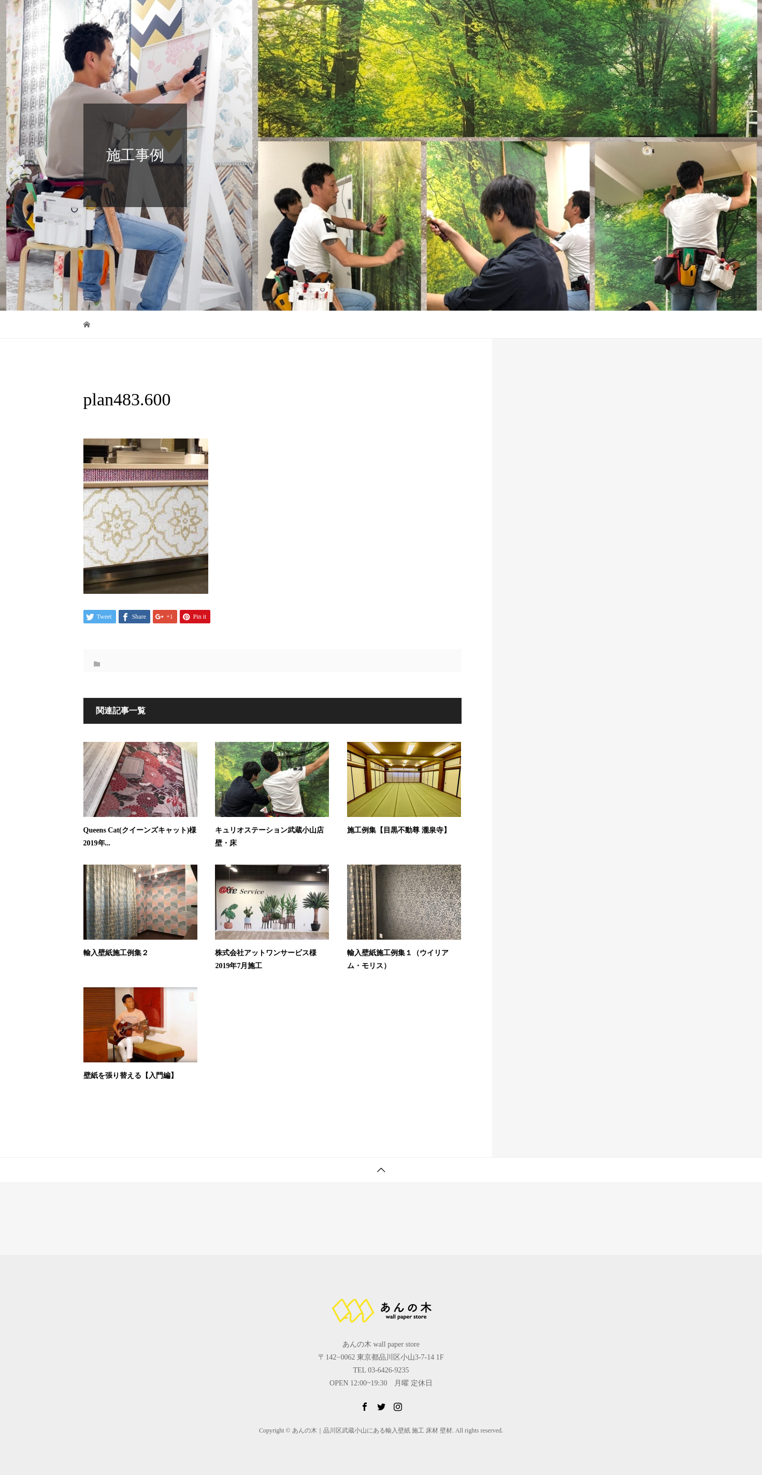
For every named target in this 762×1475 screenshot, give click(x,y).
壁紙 (488, 18)
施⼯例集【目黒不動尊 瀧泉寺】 (399, 830)
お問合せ (650, 18)
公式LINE (591, 18)
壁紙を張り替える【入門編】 (130, 1075)
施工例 (536, 18)
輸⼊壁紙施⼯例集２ (116, 953)
